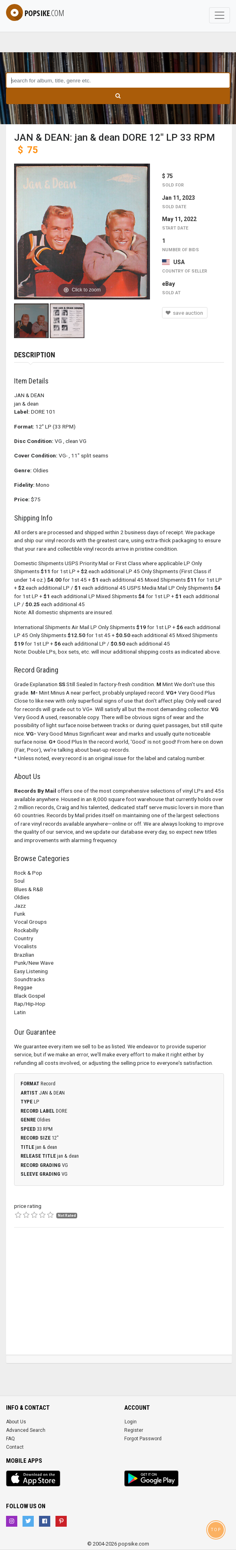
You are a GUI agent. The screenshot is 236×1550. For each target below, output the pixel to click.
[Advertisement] (119, 1298)
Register (133, 1430)
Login (131, 1422)
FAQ (10, 1438)
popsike (35, 13)
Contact (15, 1447)
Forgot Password (143, 1438)
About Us (16, 1422)
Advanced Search (25, 1430)
